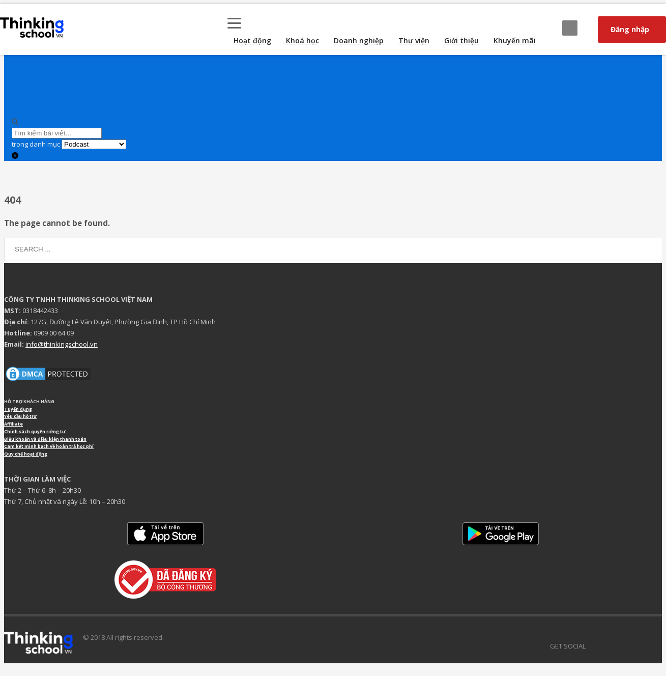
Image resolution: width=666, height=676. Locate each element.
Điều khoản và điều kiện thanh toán (45, 439)
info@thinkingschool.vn (61, 344)
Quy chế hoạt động (25, 454)
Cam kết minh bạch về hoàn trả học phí (49, 446)
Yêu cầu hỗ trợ (20, 416)
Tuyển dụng (18, 409)
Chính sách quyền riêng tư (35, 432)
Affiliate (13, 424)
